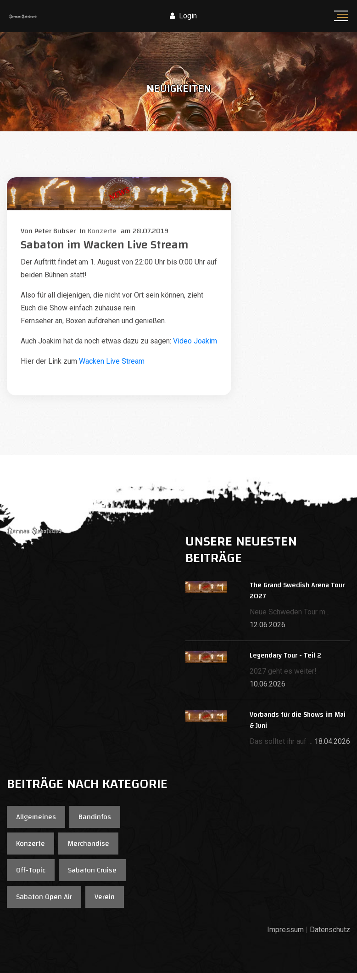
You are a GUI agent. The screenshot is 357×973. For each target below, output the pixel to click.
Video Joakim (195, 341)
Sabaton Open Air (44, 897)
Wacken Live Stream (112, 361)
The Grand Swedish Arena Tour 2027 (297, 590)
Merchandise (88, 843)
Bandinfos (94, 817)
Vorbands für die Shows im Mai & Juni (298, 720)
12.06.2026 (267, 624)
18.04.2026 (332, 741)
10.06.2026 (267, 684)
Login (183, 15)
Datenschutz (330, 929)
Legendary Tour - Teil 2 (285, 655)
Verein (105, 897)
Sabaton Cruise (92, 870)
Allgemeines (36, 817)
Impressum (285, 929)
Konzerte (30, 843)
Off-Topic (30, 870)
